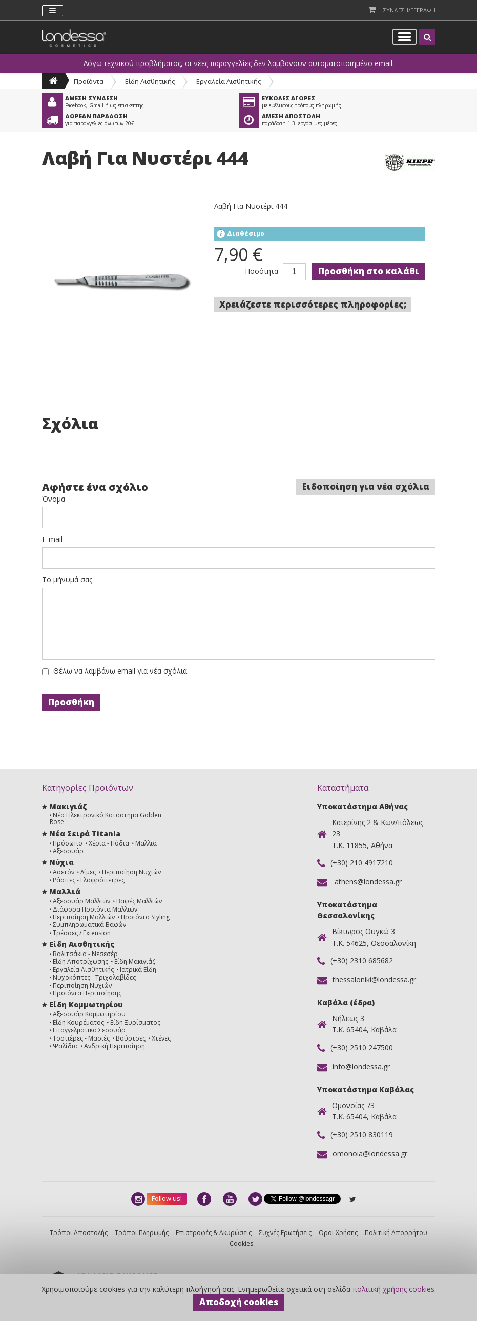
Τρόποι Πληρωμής (142, 1232)
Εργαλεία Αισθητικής (228, 81)
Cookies (241, 1243)
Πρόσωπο (67, 843)
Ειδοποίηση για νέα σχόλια (365, 486)
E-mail (52, 539)
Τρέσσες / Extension (82, 932)
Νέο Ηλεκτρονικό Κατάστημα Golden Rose (105, 818)
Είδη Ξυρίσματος (135, 1022)
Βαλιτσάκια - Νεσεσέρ (85, 953)
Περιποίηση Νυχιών (131, 872)
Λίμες (88, 872)
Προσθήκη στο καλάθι (368, 271)
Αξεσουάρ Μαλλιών (81, 901)
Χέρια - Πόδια (109, 843)
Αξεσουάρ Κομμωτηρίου (89, 1014)
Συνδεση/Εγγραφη (409, 10)
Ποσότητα (261, 271)
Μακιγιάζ (68, 806)
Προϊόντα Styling (145, 917)
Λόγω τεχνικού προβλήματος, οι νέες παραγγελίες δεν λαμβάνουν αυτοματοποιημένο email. (239, 63)
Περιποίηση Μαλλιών (84, 917)
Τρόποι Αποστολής (79, 1232)
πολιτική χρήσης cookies (393, 1289)
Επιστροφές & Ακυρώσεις (214, 1232)
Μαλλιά (146, 843)
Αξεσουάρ (68, 851)
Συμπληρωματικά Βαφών (89, 924)
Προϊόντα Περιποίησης (87, 993)
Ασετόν (63, 872)
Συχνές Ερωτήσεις (285, 1232)
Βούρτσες (131, 1038)
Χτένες (161, 1038)
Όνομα (53, 499)
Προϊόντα (88, 81)
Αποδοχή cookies (238, 1302)
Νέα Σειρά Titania (84, 833)
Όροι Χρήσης (338, 1232)
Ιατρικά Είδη (138, 969)
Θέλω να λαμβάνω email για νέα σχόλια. (121, 671)
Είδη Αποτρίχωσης (80, 961)
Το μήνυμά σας (67, 579)
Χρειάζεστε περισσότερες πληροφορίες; (312, 304)
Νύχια (61, 862)
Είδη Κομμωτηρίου (85, 1004)
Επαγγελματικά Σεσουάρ (89, 1030)
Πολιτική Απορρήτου (396, 1232)
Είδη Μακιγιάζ (134, 961)
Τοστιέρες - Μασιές (81, 1038)
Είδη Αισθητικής (150, 81)
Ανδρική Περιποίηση (114, 1046)
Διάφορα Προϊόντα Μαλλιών (95, 909)
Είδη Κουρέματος (78, 1022)
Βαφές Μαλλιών (139, 901)
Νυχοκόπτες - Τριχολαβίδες (94, 977)
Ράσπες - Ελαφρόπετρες (89, 880)
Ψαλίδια (65, 1046)
